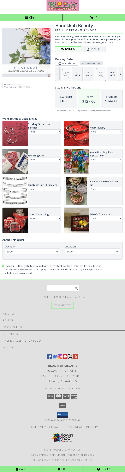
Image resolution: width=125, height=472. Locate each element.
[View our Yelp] (75, 358)
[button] (62, 415)
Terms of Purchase (63, 460)
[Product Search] (63, 288)
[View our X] (70, 358)
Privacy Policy (41, 460)
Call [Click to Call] (21, 469)
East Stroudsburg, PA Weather (62, 449)
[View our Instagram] (60, 358)
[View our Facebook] (49, 358)
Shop (31, 17)
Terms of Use (84, 460)
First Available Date (91, 63)
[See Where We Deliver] (62, 305)
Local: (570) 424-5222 (62, 381)
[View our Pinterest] (65, 358)
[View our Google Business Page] (54, 358)
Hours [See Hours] (104, 469)
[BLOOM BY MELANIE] (63, 9)
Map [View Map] (62, 469)
